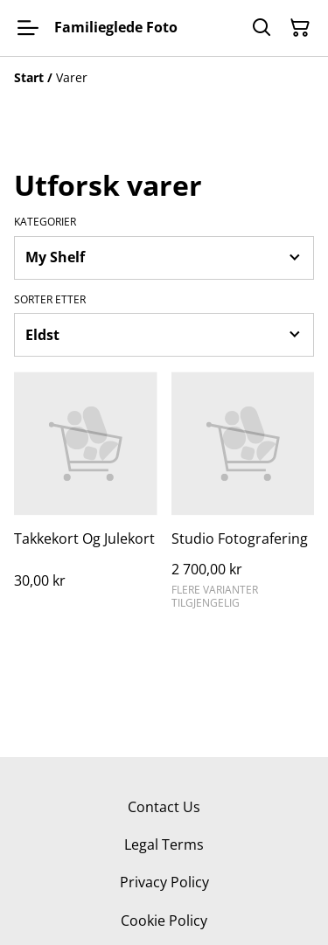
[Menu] (28, 28)
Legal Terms (164, 844)
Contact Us (164, 806)
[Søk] (261, 28)
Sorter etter (50, 300)
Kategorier (45, 222)
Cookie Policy (164, 920)
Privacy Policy (164, 882)
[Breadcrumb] (164, 78)
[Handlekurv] (300, 28)
